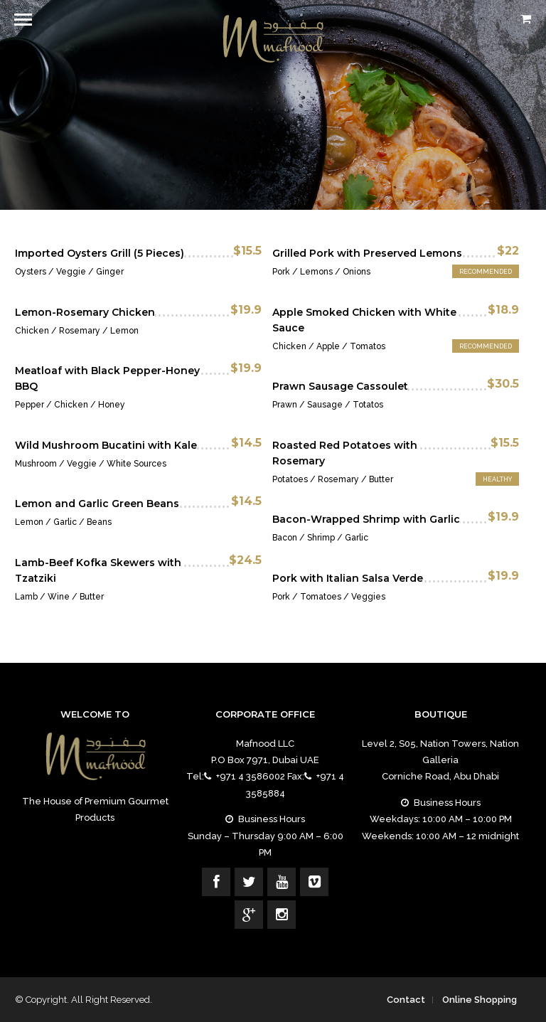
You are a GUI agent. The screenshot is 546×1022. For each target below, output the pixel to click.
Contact (406, 999)
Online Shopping (479, 999)
